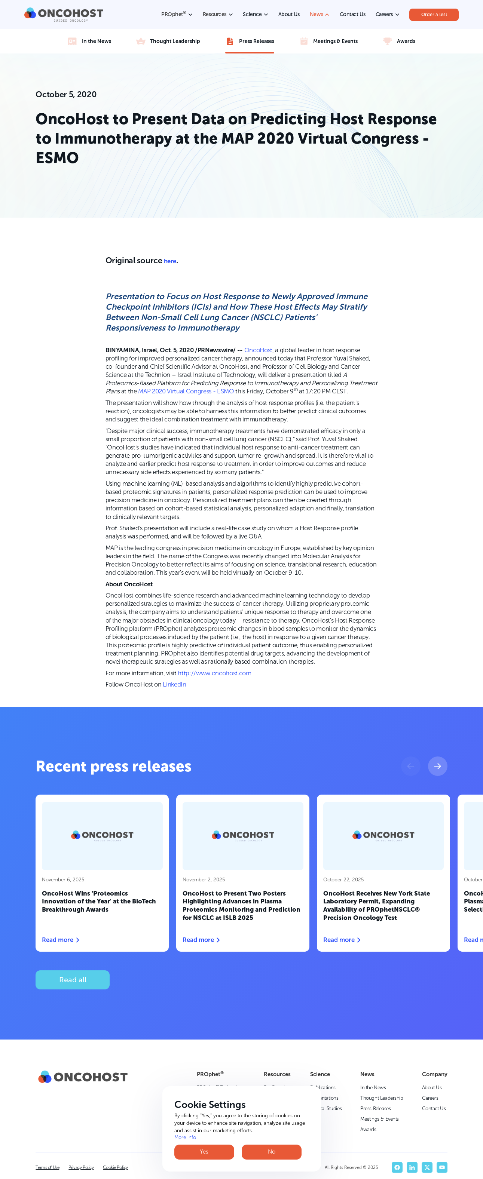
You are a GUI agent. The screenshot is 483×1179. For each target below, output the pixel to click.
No (271, 1151)
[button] (411, 766)
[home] (64, 14)
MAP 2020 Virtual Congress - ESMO (186, 391)
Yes (204, 1151)
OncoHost (258, 350)
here (170, 261)
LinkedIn (174, 684)
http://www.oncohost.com (214, 673)
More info (185, 1137)
